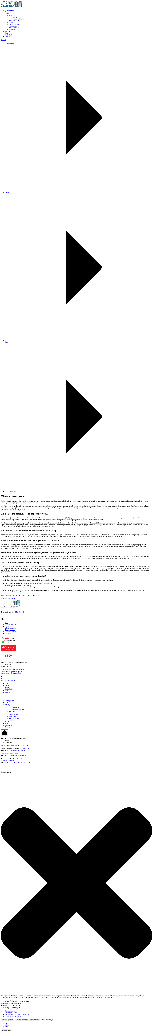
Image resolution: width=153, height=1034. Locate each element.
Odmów (11, 1019)
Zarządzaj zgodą (6, 1030)
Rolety (11, 22)
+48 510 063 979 (18, 612)
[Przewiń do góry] (1, 1032)
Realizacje (8, 31)
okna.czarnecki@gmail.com (14, 671)
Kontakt (7, 36)
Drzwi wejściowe (14, 28)
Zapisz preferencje (34, 1019)
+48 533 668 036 (8, 760)
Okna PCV (15, 17)
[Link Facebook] (1, 676)
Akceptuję (4, 1019)
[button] (76, 883)
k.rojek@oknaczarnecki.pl (18, 755)
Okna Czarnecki (12, 680)
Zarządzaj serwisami (11, 1013)
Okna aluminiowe (18, 19)
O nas (6, 12)
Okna (10, 15)
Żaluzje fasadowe (14, 24)
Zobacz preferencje (21, 1019)
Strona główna (9, 10)
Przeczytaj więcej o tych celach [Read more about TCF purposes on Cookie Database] (14, 1016)
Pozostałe (12, 29)
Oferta (7, 14)
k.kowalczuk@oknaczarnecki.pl (20, 762)
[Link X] (1, 678)
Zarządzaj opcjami (10, 1011)
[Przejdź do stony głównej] (11, 7)
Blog (6, 33)
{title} (7, 1023)
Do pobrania (8, 35)
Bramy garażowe (14, 26)
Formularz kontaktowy (8, 598)
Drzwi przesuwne (14, 21)
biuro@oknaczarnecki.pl (13, 673)
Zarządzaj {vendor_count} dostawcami (17, 1014)
